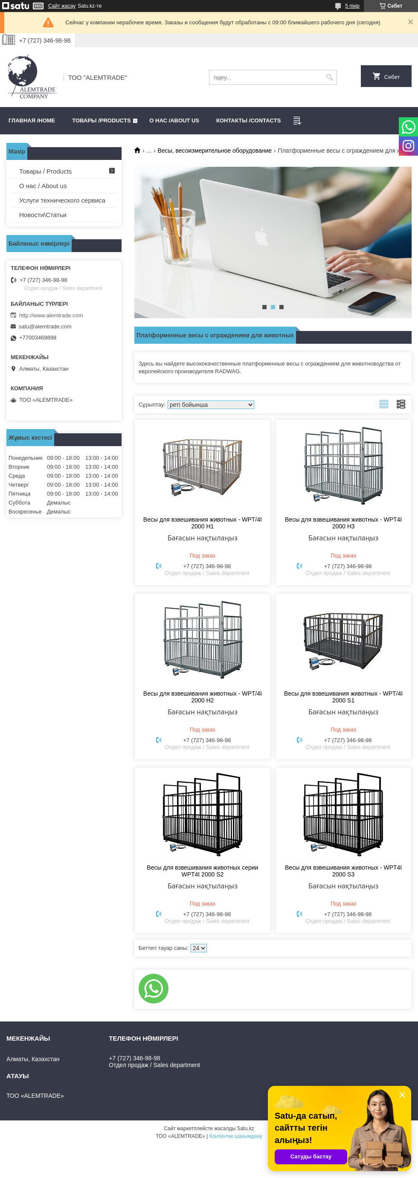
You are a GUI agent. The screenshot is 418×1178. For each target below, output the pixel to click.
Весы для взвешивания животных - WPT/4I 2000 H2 (202, 697)
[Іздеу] (329, 77)
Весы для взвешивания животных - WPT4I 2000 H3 (343, 523)
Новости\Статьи (43, 214)
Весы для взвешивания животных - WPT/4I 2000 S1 (343, 697)
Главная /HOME (32, 120)
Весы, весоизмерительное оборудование (215, 150)
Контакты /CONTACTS (248, 120)
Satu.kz (245, 1129)
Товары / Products (45, 171)
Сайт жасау (61, 6)
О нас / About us (43, 185)
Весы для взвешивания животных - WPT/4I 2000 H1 (202, 523)
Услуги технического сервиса (62, 200)
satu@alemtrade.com (45, 326)
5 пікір (352, 6)
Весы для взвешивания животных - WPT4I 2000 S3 (343, 871)
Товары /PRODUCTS (101, 120)
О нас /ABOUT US (174, 120)
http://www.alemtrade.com (51, 315)
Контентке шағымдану (235, 1136)
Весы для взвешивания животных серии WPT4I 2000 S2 (202, 871)
